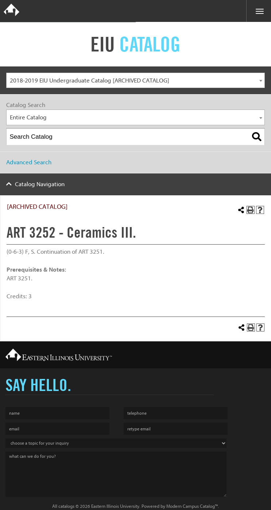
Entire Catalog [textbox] (28, 117)
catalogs (66, 506)
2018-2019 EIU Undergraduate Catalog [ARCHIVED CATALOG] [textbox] (89, 80)
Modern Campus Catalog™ (192, 506)
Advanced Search (28, 162)
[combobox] (135, 80)
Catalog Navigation (40, 184)
